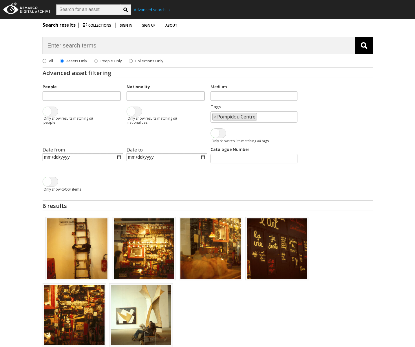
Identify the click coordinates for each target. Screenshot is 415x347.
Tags (216, 106)
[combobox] (82, 96)
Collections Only (149, 60)
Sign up (149, 25)
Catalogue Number (230, 149)
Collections (97, 25)
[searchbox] (46, 95)
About (171, 25)
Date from (54, 150)
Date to (135, 150)
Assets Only (76, 60)
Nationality (138, 87)
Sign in (126, 25)
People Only (111, 60)
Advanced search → (152, 9)
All (51, 60)
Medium (219, 87)
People (50, 87)
